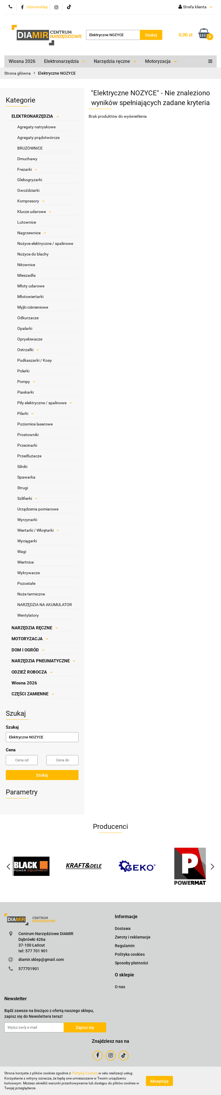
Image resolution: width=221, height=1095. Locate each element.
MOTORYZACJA (30, 638)
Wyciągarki (27, 541)
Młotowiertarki (30, 296)
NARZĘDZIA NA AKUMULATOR (44, 604)
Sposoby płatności (131, 963)
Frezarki (27, 169)
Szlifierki (27, 498)
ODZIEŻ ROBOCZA (32, 672)
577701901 (28, 968)
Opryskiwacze (29, 339)
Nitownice (26, 264)
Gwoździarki (28, 190)
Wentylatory (28, 615)
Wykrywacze (28, 572)
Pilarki (25, 413)
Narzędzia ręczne (115, 61)
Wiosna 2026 (22, 61)
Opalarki (24, 328)
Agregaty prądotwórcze (38, 137)
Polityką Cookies (85, 1073)
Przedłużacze (29, 456)
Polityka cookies (130, 954)
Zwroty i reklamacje (132, 937)
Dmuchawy (27, 158)
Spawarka (26, 477)
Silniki (22, 466)
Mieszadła (26, 275)
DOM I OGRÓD (28, 650)
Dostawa (123, 928)
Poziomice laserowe (35, 424)
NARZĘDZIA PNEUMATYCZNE (43, 660)
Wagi (21, 551)
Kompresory (31, 201)
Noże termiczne (31, 594)
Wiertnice (25, 562)
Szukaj (42, 775)
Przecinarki (27, 445)
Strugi (22, 487)
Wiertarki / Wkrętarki (38, 530)
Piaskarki (25, 392)
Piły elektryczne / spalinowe (44, 403)
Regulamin (125, 945)
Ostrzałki (28, 349)
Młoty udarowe (30, 286)
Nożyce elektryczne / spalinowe (45, 243)
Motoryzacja (161, 61)
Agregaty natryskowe (36, 127)
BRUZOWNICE (30, 148)
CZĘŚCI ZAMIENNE (33, 694)
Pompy (26, 381)
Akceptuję (159, 1081)
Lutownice (26, 222)
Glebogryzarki (29, 179)
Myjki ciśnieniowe (32, 307)
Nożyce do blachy (33, 254)
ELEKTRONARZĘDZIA (35, 116)
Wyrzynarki (27, 519)
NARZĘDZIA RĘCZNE (35, 627)
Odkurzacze (28, 318)
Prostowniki (28, 434)
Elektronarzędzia (64, 61)
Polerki (23, 371)
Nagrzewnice (31, 233)
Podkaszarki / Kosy (34, 360)
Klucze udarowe (34, 211)
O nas (120, 986)
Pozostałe (26, 583)
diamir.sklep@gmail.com (41, 959)
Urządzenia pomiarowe (37, 509)
